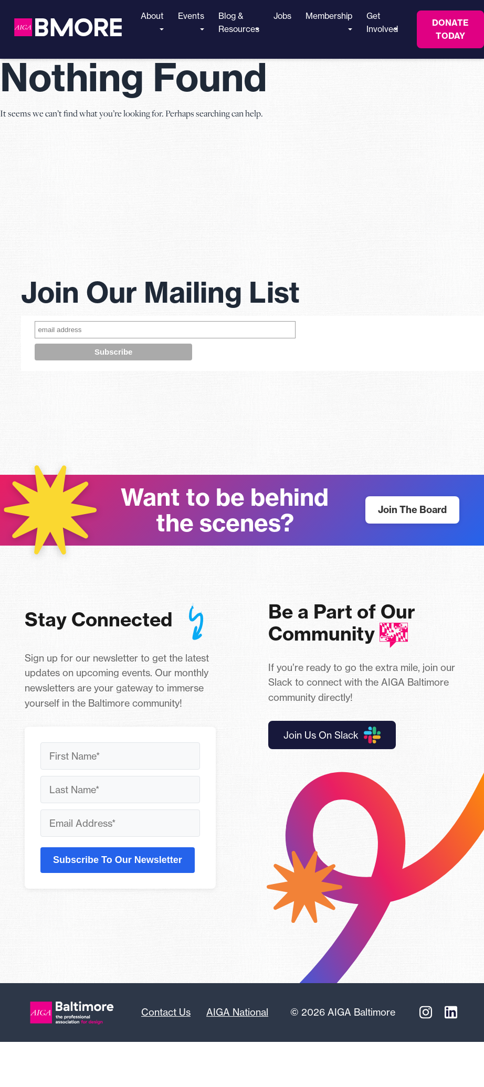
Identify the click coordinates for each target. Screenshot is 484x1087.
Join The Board (412, 510)
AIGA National (237, 1012)
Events (191, 20)
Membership (329, 20)
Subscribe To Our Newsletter (117, 860)
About (152, 20)
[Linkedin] (451, 1012)
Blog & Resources (238, 22)
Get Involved (382, 22)
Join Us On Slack (332, 735)
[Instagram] (425, 1012)
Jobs (282, 16)
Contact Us (166, 1012)
